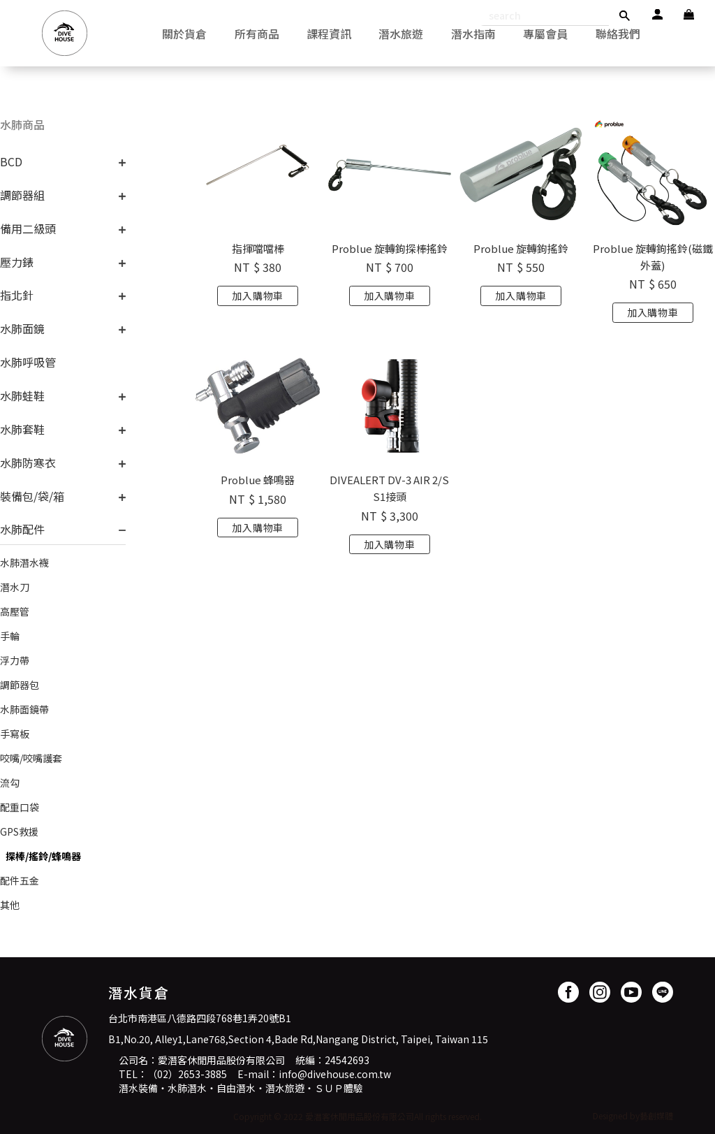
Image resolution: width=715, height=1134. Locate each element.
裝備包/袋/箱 (32, 496)
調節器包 (19, 685)
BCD (11, 161)
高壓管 (14, 611)
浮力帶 (14, 660)
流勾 (10, 783)
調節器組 (22, 195)
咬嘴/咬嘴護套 (31, 758)
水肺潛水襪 (24, 562)
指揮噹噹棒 (258, 248)
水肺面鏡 (22, 328)
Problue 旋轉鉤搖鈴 (520, 248)
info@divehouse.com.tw (335, 1074)
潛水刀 (14, 587)
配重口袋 (19, 807)
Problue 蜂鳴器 (258, 479)
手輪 (10, 636)
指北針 (17, 294)
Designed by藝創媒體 (633, 1115)
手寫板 (14, 734)
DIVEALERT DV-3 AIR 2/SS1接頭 (389, 488)
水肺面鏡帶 (24, 709)
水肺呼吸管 (28, 362)
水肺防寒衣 (28, 462)
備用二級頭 (28, 228)
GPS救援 (19, 831)
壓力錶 (17, 262)
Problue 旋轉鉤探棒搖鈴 (390, 248)
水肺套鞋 (22, 429)
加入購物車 (257, 296)
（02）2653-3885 (187, 1074)
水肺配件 (22, 529)
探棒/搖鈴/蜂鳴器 (43, 856)
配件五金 (19, 880)
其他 (10, 905)
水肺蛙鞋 (22, 395)
